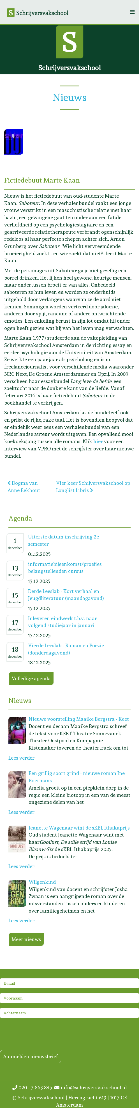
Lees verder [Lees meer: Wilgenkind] (21, 920)
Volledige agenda (31, 678)
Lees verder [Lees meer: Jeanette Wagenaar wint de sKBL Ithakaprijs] (21, 866)
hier (98, 441)
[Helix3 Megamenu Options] (132, 12)
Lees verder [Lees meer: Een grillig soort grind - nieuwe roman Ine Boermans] (21, 812)
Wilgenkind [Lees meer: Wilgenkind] (42, 882)
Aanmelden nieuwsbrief (30, 1056)
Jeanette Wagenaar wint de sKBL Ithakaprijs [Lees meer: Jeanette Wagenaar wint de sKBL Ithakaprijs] (79, 828)
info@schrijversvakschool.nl (90, 1087)
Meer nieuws (26, 939)
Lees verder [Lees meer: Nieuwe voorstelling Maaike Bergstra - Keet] (21, 758)
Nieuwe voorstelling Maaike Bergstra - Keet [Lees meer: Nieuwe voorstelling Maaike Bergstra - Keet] (79, 719)
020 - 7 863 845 (33, 1087)
